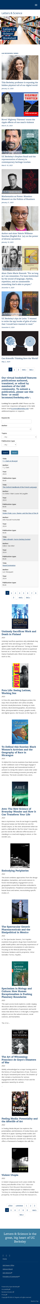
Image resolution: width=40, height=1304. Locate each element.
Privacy (4, 1295)
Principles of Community (11, 1276)
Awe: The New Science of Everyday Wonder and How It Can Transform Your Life (19, 811)
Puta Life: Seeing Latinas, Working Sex (16, 692)
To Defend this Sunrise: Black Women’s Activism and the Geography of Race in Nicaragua (19, 751)
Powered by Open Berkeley (10, 1287)
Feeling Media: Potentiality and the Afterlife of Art (20, 1120)
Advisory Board (8, 1269)
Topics (4, 433)
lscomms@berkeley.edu (16, 397)
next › (25, 370)
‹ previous (20, 1205)
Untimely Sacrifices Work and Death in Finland (19, 633)
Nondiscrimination (8, 1292)
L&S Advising (7, 1273)
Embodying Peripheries (15, 870)
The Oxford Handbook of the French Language (20, 487)
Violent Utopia (10, 1175)
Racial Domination (9, 565)
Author (4, 425)
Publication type (8, 441)
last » (32, 370)
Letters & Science (12, 13)
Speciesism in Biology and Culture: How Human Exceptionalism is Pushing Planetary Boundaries (17, 992)
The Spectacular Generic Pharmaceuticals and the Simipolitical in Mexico (16, 929)
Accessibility (6, 1289)
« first (11, 1205)
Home (5, 1259)
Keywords (6, 418)
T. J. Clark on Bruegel (10, 461)
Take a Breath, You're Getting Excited (16, 539)
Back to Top (34, 1301)
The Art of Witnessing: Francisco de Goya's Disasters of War (19, 1059)
